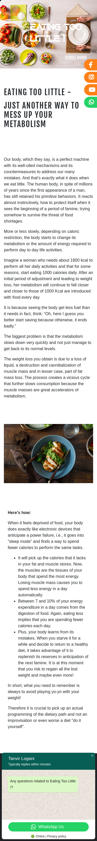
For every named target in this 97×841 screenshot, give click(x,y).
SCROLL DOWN (76, 57)
